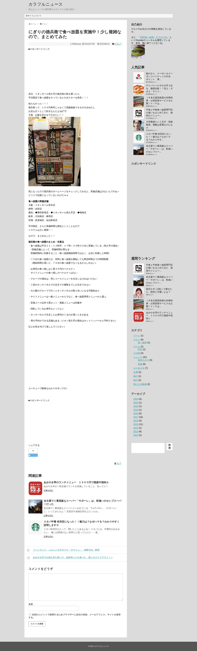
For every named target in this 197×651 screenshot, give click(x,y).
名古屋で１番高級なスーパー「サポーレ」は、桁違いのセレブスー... (159, 149)
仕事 (135, 372)
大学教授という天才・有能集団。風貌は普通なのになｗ (159, 125)
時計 (135, 380)
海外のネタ (143, 360)
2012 (135, 435)
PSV (140, 349)
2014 (135, 428)
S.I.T (119, 463)
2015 (135, 424)
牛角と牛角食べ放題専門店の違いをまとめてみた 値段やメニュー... (159, 113)
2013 (135, 431)
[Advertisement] (75, 70)
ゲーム (136, 346)
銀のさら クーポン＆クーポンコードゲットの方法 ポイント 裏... (159, 76)
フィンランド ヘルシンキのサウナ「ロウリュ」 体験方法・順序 (63, 550)
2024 (135, 399)
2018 (135, 413)
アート (136, 335)
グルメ (118, 44)
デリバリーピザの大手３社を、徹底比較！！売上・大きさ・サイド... (159, 88)
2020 (135, 406)
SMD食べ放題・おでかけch (153, 37)
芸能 (140, 364)
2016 (135, 421)
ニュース (137, 357)
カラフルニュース (45, 4)
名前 (30, 604)
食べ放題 (142, 342)
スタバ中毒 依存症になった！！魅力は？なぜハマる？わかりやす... (158, 137)
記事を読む (48, 490)
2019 (135, 410)
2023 (135, 402)
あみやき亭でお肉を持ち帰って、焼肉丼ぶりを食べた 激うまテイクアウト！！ (70, 558)
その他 (136, 353)
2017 (135, 417)
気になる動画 (140, 384)
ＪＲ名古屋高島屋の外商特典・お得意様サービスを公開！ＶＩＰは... (159, 100)
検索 (169, 446)
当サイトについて (33, 16)
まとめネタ (139, 368)
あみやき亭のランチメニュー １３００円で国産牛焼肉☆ (76, 482)
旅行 (135, 376)
